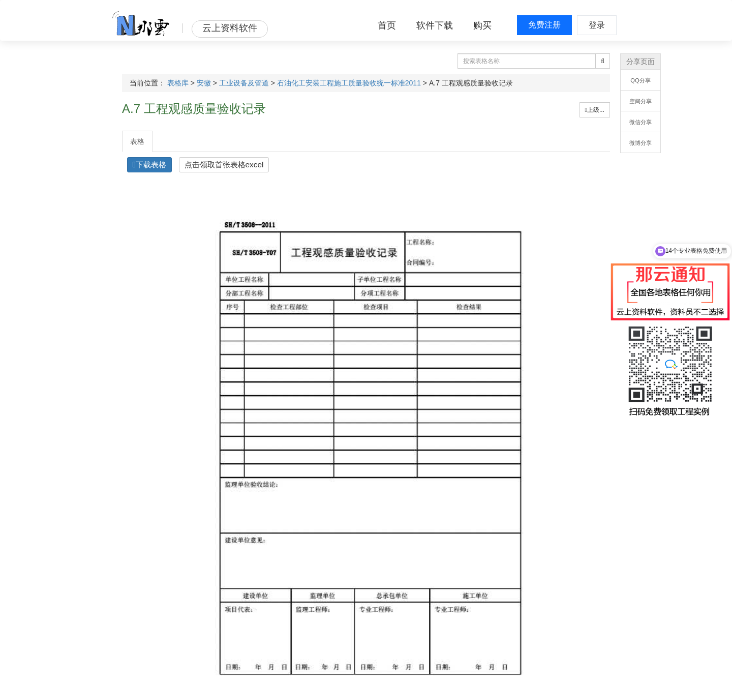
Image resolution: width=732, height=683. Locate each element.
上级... (594, 109)
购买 (482, 25)
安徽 (204, 83)
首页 (387, 25)
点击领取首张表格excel (224, 164)
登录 (597, 25)
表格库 (178, 83)
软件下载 (434, 25)
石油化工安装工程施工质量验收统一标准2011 (349, 83)
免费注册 (544, 24)
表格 (137, 141)
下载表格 (149, 164)
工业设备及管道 (244, 83)
